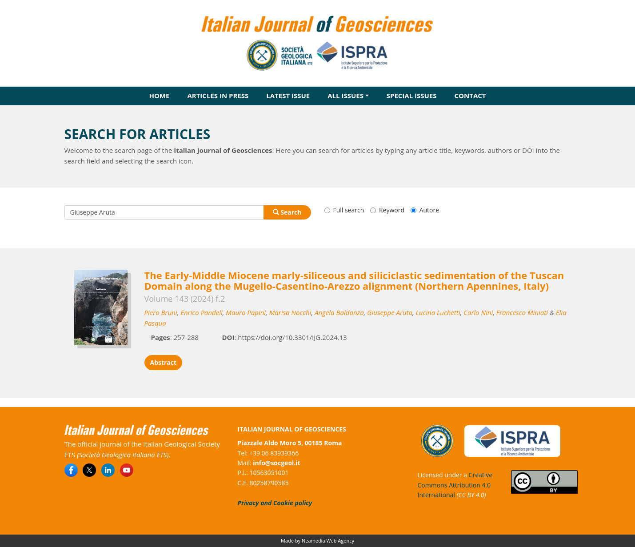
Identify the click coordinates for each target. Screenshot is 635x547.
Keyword (387, 210)
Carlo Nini (478, 312)
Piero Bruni (160, 312)
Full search (344, 210)
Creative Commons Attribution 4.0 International (455, 485)
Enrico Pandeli (201, 312)
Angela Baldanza (339, 312)
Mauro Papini (246, 312)
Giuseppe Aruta (389, 312)
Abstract (163, 362)
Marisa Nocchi (290, 312)
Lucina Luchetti (438, 312)
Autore (425, 210)
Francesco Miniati (522, 312)
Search (287, 212)
